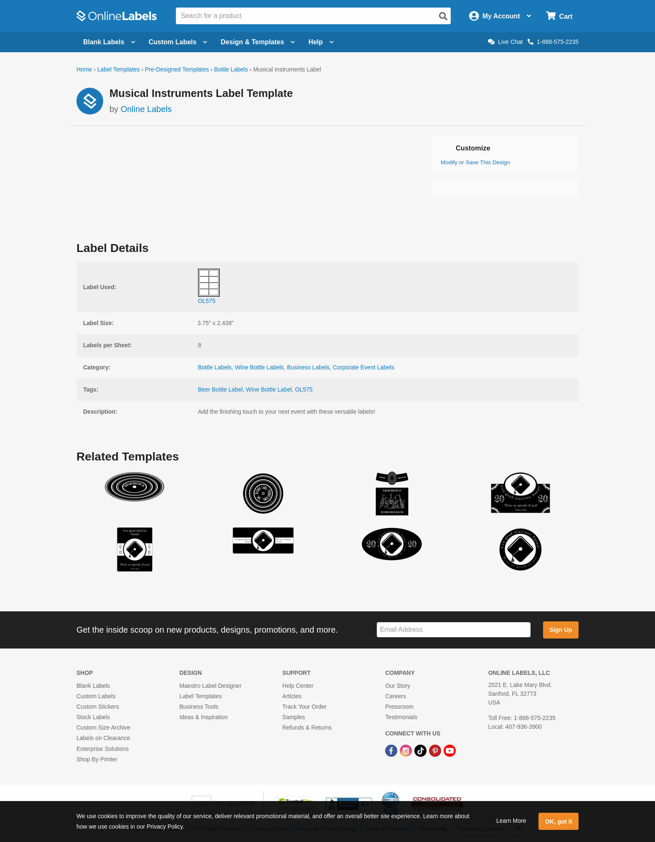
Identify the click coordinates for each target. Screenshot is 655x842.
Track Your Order (304, 706)
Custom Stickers (97, 706)
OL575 (303, 389)
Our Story (397, 685)
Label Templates (118, 69)
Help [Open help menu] (321, 42)
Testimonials (401, 717)
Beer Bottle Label (220, 389)
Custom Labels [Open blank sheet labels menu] (178, 42)
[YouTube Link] (450, 750)
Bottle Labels (231, 69)
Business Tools (198, 706)
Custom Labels (95, 696)
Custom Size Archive (103, 727)
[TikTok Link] (421, 750)
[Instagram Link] (407, 750)
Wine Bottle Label (269, 389)
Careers (395, 696)
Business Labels (308, 367)
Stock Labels (93, 717)
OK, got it (558, 821)
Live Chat (505, 42)
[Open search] (443, 16)
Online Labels (146, 109)
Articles (292, 696)
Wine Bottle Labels (259, 367)
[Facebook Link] (392, 750)
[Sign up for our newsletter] (454, 630)
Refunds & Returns (307, 727)
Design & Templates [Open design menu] (258, 42)
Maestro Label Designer (210, 685)
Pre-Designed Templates (177, 69)
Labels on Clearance (103, 738)
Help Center (298, 685)
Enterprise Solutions (102, 748)
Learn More (511, 820)
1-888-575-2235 (553, 41)
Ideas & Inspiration (203, 717)
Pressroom (399, 706)
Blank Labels (93, 685)
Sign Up (560, 629)
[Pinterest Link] (436, 750)
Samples (293, 717)
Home (84, 69)
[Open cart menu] (559, 16)
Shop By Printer (96, 759)
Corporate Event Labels (363, 367)
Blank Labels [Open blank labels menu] (109, 42)
